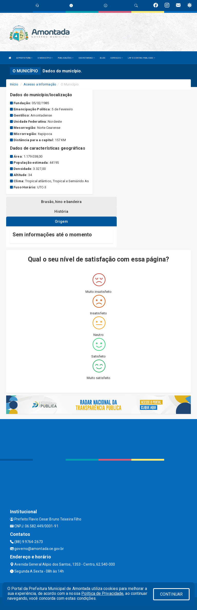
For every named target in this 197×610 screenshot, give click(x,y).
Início (14, 84)
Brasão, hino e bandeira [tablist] (61, 202)
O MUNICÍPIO (45, 58)
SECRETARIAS (86, 58)
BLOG (102, 58)
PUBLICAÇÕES (65, 58)
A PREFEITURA (24, 58)
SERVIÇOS (116, 58)
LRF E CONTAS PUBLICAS (141, 58)
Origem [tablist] (61, 221)
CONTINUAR (171, 594)
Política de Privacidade (102, 593)
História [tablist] (61, 211)
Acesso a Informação (40, 84)
